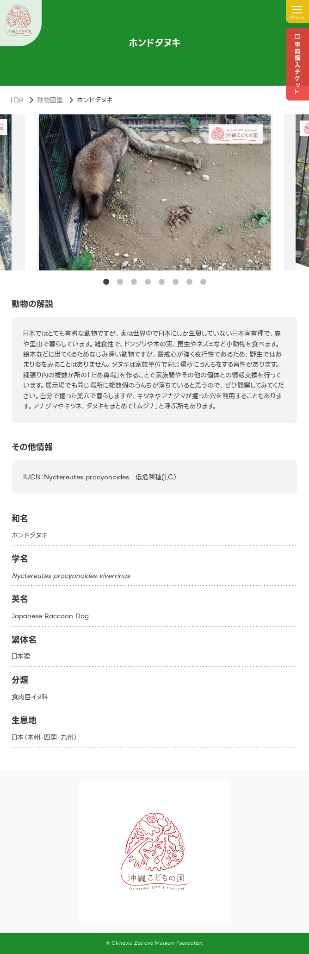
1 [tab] (106, 282)
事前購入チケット (297, 69)
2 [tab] (120, 282)
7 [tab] (189, 282)
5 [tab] (161, 282)
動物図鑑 (50, 100)
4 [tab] (147, 282)
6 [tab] (175, 282)
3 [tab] (134, 282)
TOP (16, 100)
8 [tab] (203, 282)
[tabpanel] (154, 192)
